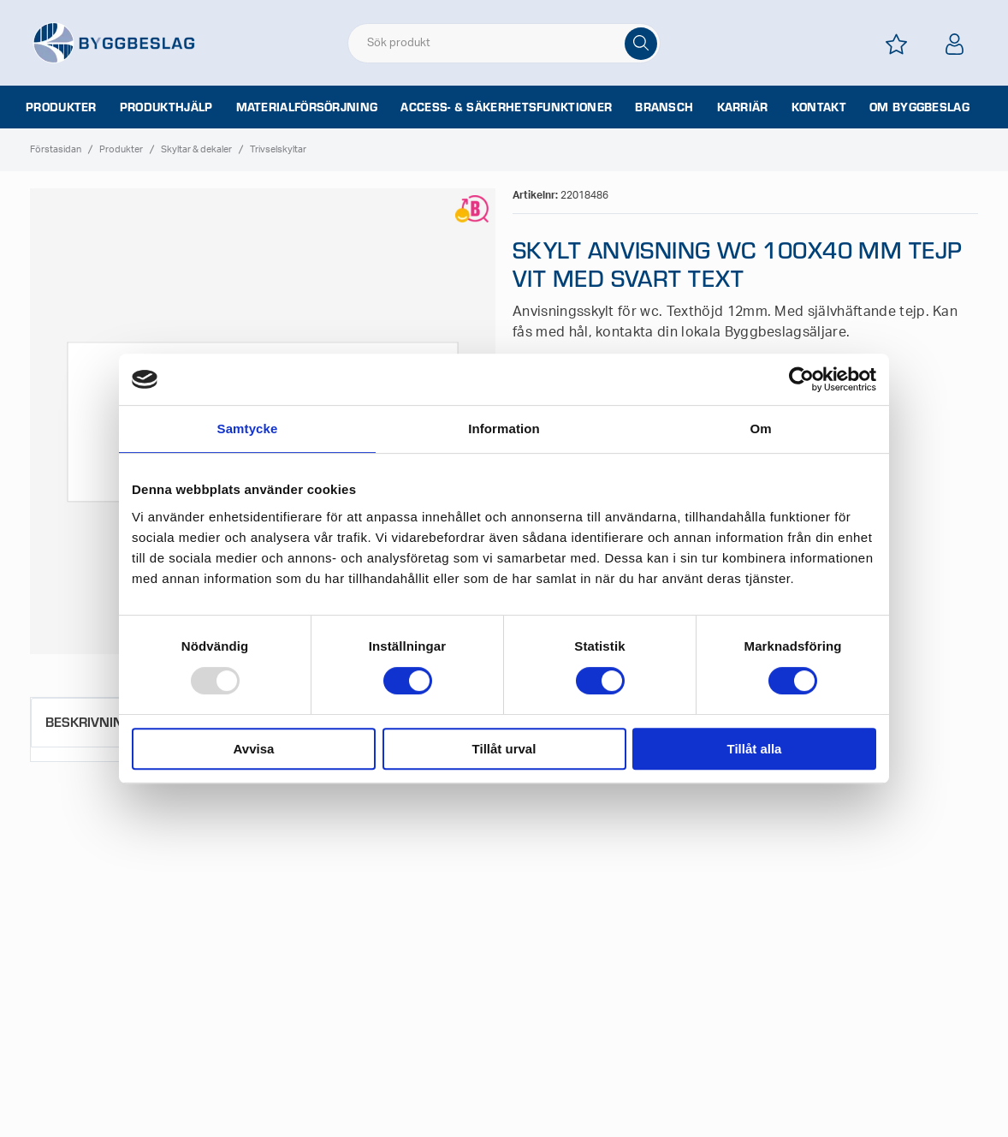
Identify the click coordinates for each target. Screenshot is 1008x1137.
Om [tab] (760, 428)
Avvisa (254, 748)
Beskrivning (88, 721)
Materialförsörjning (307, 107)
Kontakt (819, 107)
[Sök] (641, 43)
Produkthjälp (166, 107)
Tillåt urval (504, 748)
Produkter (61, 107)
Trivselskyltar (278, 149)
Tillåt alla (754, 748)
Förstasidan (55, 149)
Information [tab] (504, 428)
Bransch (664, 107)
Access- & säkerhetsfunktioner (506, 107)
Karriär (742, 107)
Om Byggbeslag (919, 107)
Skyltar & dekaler (196, 149)
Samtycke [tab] (247, 428)
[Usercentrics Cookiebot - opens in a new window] (801, 379)
